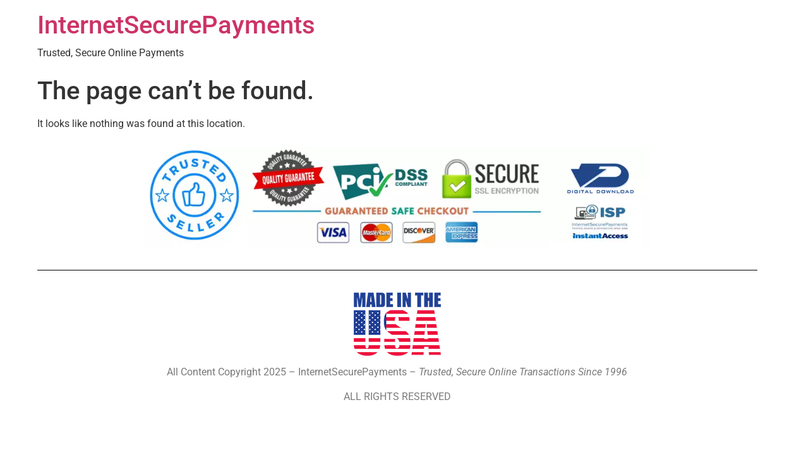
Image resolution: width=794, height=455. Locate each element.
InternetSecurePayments (176, 25)
